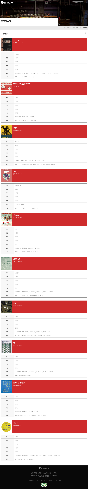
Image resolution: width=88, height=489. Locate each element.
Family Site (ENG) (77, 2)
